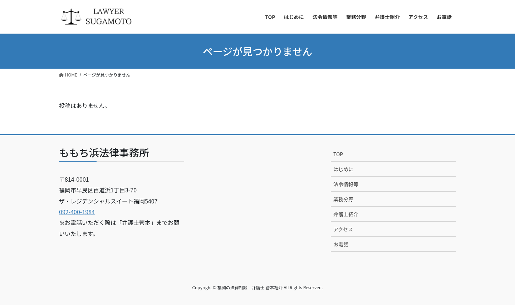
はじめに (343, 169)
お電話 (340, 244)
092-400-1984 (77, 211)
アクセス (343, 229)
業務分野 (343, 199)
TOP (338, 154)
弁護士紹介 (345, 214)
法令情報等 (345, 184)
